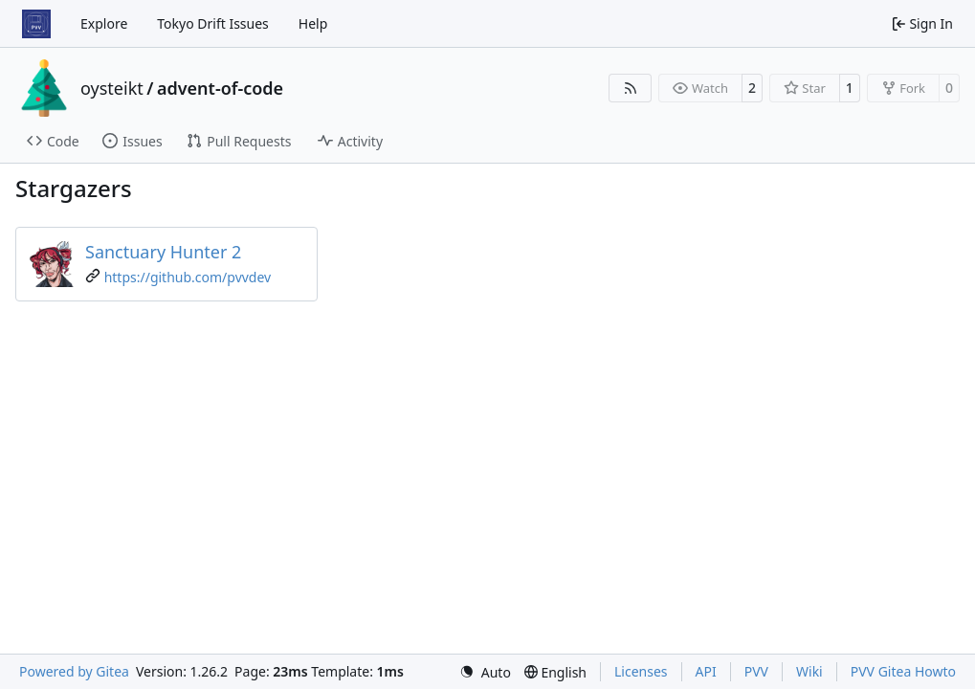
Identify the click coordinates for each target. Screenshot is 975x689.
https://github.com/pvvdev (188, 277)
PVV (756, 671)
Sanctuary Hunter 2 (163, 251)
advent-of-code (220, 88)
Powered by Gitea (74, 671)
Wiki (809, 671)
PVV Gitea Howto (903, 671)
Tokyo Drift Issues (213, 23)
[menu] (485, 672)
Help (313, 23)
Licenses (641, 671)
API (706, 671)
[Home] (36, 24)
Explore (103, 23)
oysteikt (112, 88)
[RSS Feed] (631, 88)
